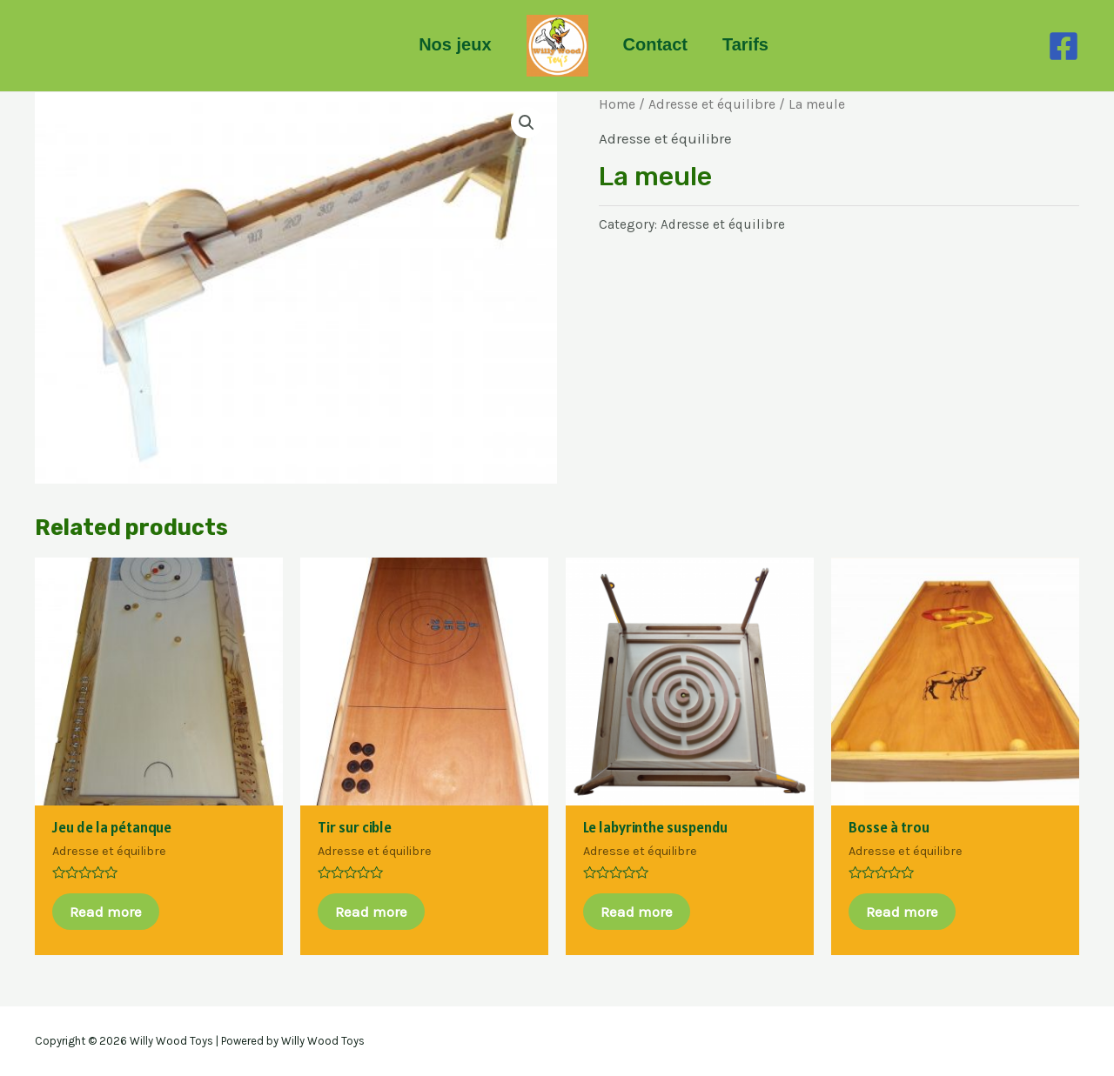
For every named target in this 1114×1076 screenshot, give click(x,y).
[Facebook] (1063, 46)
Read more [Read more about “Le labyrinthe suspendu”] (637, 911)
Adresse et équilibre (711, 104)
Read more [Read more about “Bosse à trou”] (902, 911)
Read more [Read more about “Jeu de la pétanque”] (106, 911)
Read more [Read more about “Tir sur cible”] (371, 911)
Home (617, 104)
